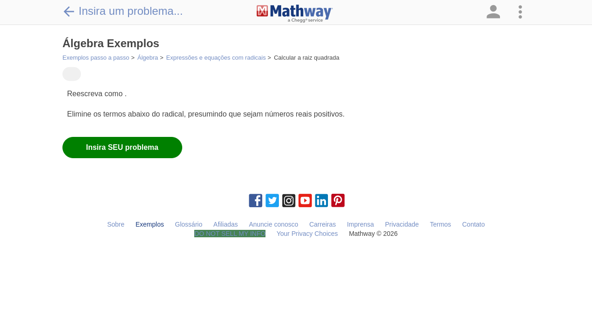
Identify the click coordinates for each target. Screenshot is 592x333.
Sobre (115, 224)
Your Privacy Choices (307, 233)
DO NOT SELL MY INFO (229, 233)
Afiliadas (225, 224)
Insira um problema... (122, 11)
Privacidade (402, 224)
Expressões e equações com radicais (215, 57)
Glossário (188, 224)
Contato (473, 224)
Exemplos (150, 224)
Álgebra (147, 57)
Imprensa (360, 224)
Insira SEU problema (122, 147)
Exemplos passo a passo (96, 57)
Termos (440, 224)
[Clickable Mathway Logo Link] (295, 14)
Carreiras (322, 224)
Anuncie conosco (273, 224)
